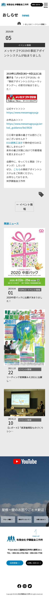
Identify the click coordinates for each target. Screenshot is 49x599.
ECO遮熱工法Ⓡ (14, 142)
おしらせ (28, 24)
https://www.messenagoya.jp (22, 112)
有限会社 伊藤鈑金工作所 (17, 4)
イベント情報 (39, 24)
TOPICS (22, 289)
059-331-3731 (18, 553)
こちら (17, 169)
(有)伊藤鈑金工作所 (24, 594)
